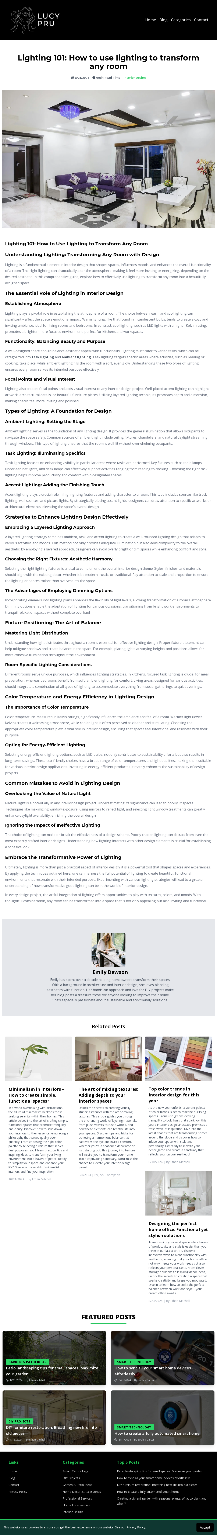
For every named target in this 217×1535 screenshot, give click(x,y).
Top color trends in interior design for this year (174, 1095)
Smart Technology (75, 1471)
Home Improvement (77, 1505)
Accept (205, 1527)
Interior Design (73, 1512)
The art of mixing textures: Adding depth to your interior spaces (108, 1095)
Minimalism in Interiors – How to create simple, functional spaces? (36, 1095)
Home (150, 19)
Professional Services (77, 1498)
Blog (163, 19)
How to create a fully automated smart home (148, 1492)
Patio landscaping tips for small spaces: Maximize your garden (159, 1471)
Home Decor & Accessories (82, 1492)
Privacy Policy (17, 1492)
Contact (201, 19)
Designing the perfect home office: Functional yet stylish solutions (178, 1229)
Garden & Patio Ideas (77, 1485)
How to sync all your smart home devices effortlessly (153, 1478)
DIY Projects (71, 1478)
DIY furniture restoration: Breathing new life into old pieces (157, 1485)
